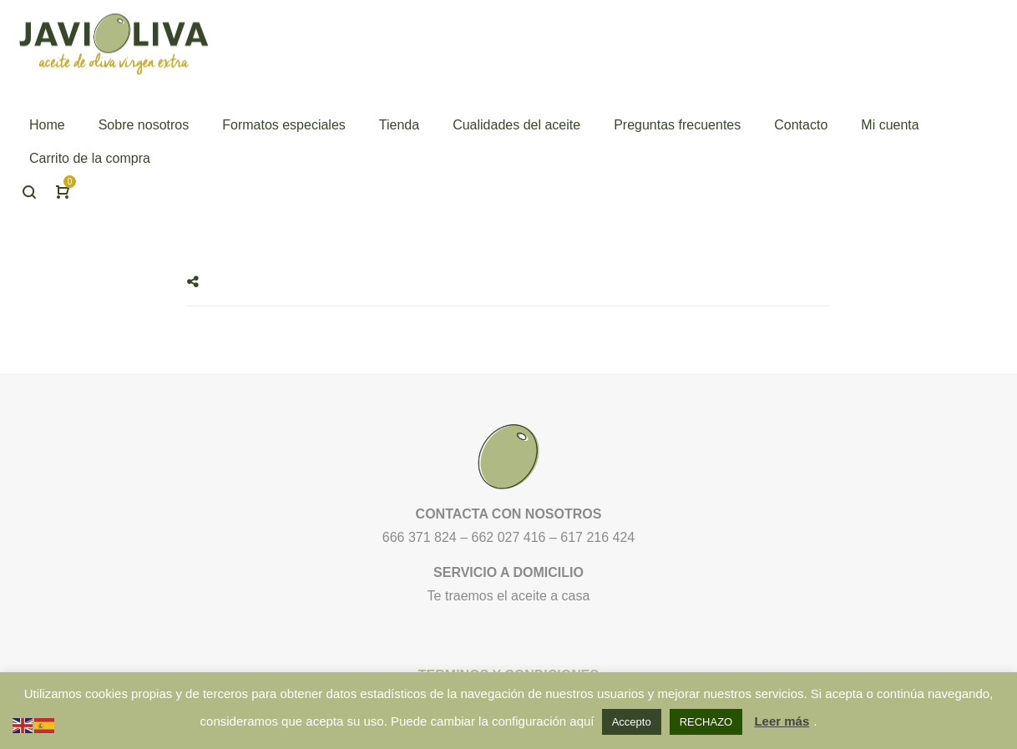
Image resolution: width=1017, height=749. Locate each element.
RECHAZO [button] (706, 722)
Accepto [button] (631, 722)
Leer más (781, 721)
